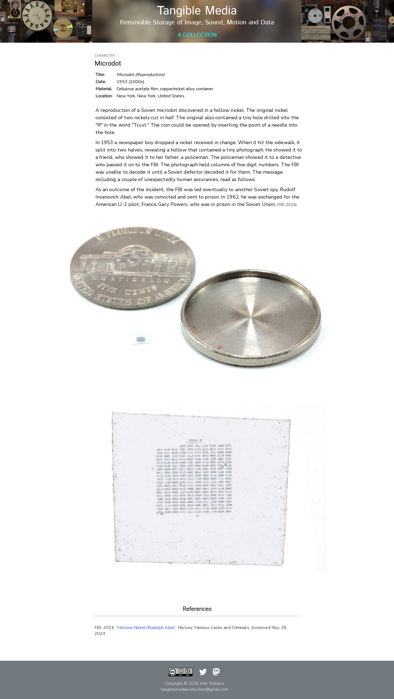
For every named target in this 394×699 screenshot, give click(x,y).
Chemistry (105, 55)
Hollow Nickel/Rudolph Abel (146, 628)
